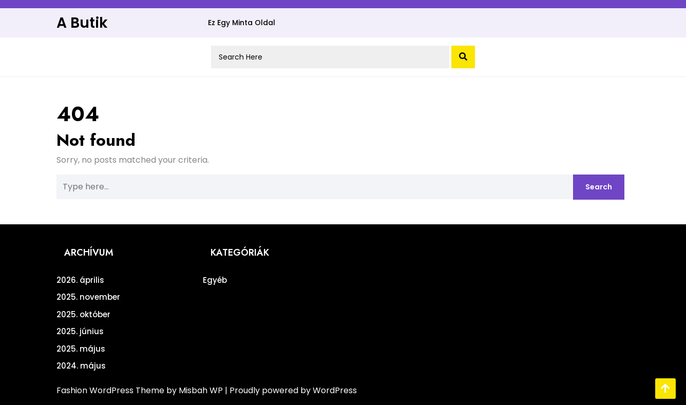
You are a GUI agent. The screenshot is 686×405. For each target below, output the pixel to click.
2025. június (80, 331)
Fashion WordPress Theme (111, 390)
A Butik (82, 23)
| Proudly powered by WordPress (291, 390)
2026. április (80, 280)
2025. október (83, 314)
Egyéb (215, 280)
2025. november (88, 297)
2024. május (81, 365)
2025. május (80, 348)
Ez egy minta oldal (241, 22)
